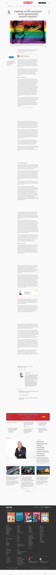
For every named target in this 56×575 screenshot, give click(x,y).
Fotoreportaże (42, 534)
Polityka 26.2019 (19, 371)
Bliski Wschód (8, 558)
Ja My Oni (7, 538)
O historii (30, 546)
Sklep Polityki (42, 546)
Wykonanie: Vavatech (38, 573)
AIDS (18, 374)
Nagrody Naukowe (19, 559)
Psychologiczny (31, 547)
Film (18, 543)
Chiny (7, 560)
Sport (40, 538)
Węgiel (18, 534)
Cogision (32, 573)
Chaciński (30, 535)
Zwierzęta (41, 540)
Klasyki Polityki (42, 539)
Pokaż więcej (28, 496)
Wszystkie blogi (31, 537)
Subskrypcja (42, 512)
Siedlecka (30, 531)
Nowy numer (7, 530)
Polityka (7, 531)
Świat (7, 553)
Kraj (6, 542)
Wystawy (18, 546)
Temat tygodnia (31, 541)
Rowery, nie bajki (31, 548)
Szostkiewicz (30, 534)
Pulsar (18, 555)
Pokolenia (30, 553)
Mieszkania (19, 531)
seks (25, 374)
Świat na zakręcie (31, 543)
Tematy (41, 544)
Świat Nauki (7, 537)
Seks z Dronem (23, 89)
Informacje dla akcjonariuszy (21, 568)
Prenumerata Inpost (36, 512)
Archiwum (41, 541)
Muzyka (18, 542)
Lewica (7, 546)
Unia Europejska (8, 555)
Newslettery (41, 531)
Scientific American (9, 535)
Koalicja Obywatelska (9, 543)
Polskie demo (30, 549)
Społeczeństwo (42, 536)
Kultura (18, 540)
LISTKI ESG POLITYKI (20, 537)
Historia (41, 535)
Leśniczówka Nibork (15, 573)
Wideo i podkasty (31, 540)
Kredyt (18, 536)
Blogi (29, 530)
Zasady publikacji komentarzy (21, 564)
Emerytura (18, 535)
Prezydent (7, 550)
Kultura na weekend (31, 542)
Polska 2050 (7, 548)
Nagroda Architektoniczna (20, 550)
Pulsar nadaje (30, 550)
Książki (18, 541)
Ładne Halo (35, 573)
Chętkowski (30, 536)
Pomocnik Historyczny (9, 534)
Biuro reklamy (8, 564)
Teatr (18, 547)
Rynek (18, 530)
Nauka (18, 554)
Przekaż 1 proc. (42, 537)
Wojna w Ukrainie (8, 554)
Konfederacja (8, 549)
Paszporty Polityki (19, 549)
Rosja (7, 559)
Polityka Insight (10, 573)
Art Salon (18, 551)
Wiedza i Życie (8, 536)
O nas (40, 545)
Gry (17, 548)
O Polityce (7, 568)
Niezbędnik (7, 539)
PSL (6, 547)
